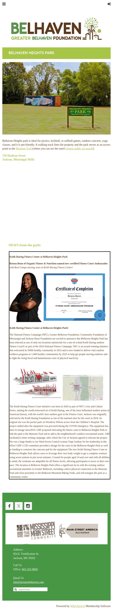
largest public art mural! (79, 148)
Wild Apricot (77, 606)
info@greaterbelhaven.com (28, 582)
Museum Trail (24, 148)
